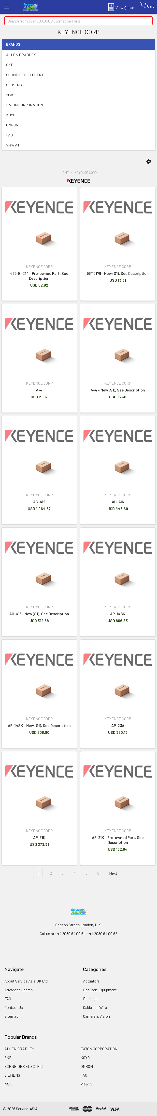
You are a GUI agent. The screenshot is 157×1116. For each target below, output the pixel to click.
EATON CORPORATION (24, 104)
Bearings (90, 998)
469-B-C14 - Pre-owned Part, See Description (39, 275)
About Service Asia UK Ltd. (26, 981)
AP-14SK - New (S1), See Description (39, 725)
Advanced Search (18, 989)
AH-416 (118, 501)
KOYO (10, 114)
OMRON (12, 125)
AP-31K (39, 837)
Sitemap (11, 1016)
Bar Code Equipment (100, 989)
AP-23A (117, 725)
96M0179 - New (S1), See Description (118, 273)
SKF (9, 64)
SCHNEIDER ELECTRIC (25, 74)
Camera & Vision (96, 1016)
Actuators (91, 981)
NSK (10, 94)
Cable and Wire (95, 1007)
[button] (148, 161)
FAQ (7, 998)
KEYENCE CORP (86, 173)
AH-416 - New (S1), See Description (39, 613)
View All (12, 145)
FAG (9, 135)
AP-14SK (117, 613)
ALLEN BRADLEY (21, 54)
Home (65, 173)
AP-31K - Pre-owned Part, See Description (118, 840)
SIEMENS (14, 84)
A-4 (39, 390)
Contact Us (13, 1007)
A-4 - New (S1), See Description (118, 390)
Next (116, 873)
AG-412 (39, 501)
